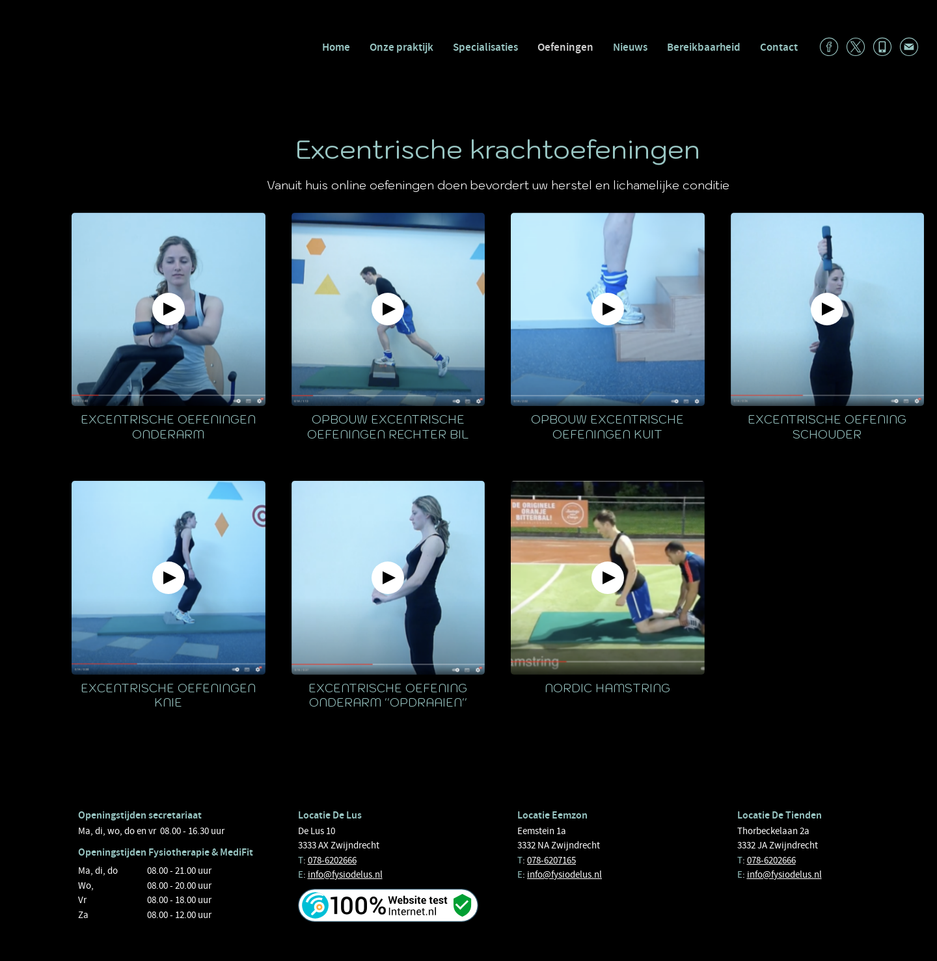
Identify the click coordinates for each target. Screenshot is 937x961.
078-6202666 (332, 860)
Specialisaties (485, 47)
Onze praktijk (401, 47)
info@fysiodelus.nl (345, 874)
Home (336, 47)
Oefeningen (565, 47)
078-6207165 (551, 860)
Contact (779, 47)
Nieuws (630, 47)
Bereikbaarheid (703, 47)
